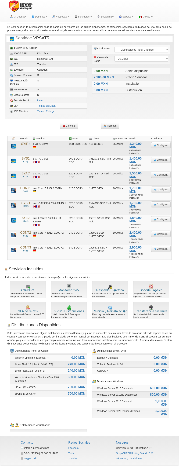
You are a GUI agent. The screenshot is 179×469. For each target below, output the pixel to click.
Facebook (73, 448)
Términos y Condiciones (129, 458)
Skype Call (30, 458)
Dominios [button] (39, 16)
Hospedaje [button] (60, 16)
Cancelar (69, 125)
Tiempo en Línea (46, 105)
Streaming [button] (105, 16)
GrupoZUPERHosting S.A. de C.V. (134, 453)
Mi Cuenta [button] (18, 16)
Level (40, 100)
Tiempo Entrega (46, 111)
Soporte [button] (126, 16)
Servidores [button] (83, 16)
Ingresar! (110, 125)
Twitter (72, 453)
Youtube (72, 458)
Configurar (160, 145)
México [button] (146, 16)
